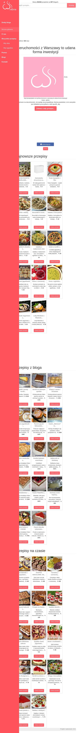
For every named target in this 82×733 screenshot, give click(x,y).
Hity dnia (6, 43)
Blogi (4, 57)
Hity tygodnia (7, 48)
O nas (4, 34)
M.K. (79, 729)
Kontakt (5, 62)
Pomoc (4, 52)
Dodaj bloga (6, 22)
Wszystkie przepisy (9, 39)
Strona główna (7, 29)
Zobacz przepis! (28, 192)
